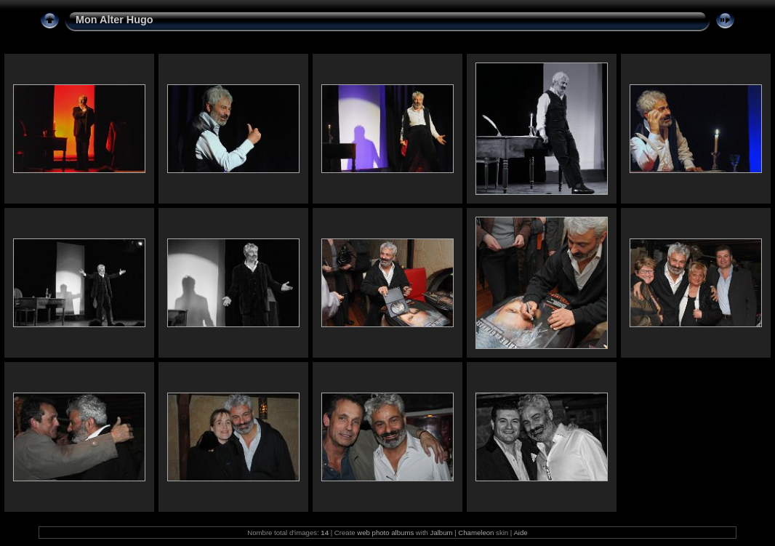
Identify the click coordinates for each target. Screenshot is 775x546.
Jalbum (441, 533)
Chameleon (476, 533)
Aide (520, 533)
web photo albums (385, 533)
